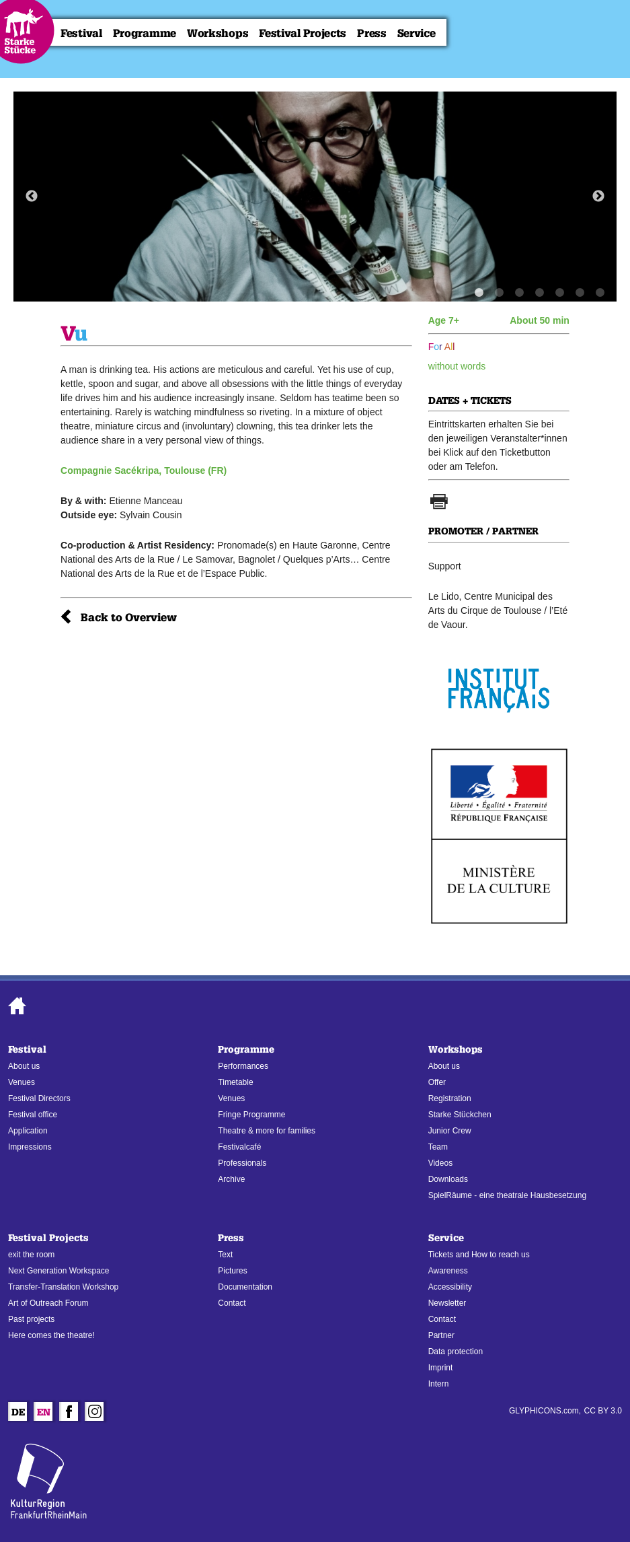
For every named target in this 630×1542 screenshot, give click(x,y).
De (18, 1413)
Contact (231, 1303)
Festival (81, 33)
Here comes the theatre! (51, 1335)
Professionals (242, 1163)
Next (598, 196)
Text (225, 1254)
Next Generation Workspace (59, 1270)
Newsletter (447, 1303)
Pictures (232, 1270)
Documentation (245, 1287)
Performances (243, 1066)
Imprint (440, 1367)
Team (438, 1147)
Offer (437, 1082)
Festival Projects (302, 33)
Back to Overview (129, 617)
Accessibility (450, 1287)
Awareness (448, 1270)
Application (28, 1130)
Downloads (448, 1179)
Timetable (235, 1082)
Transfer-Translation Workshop (63, 1287)
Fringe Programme (251, 1114)
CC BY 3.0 (603, 1410)
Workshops (217, 33)
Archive (231, 1179)
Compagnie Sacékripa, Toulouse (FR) (144, 470)
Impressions (30, 1147)
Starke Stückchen (459, 1114)
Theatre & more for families (266, 1130)
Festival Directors (39, 1098)
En (43, 1413)
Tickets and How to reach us (479, 1254)
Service (416, 33)
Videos (440, 1163)
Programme (144, 33)
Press (372, 33)
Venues (21, 1082)
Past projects (31, 1319)
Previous (31, 196)
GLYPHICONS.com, (545, 1410)
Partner (441, 1335)
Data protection (455, 1351)
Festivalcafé (239, 1147)
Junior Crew (449, 1130)
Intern (438, 1384)
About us (24, 1066)
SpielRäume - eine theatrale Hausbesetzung (507, 1195)
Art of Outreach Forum (48, 1303)
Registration (449, 1098)
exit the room (31, 1254)
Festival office (32, 1114)
